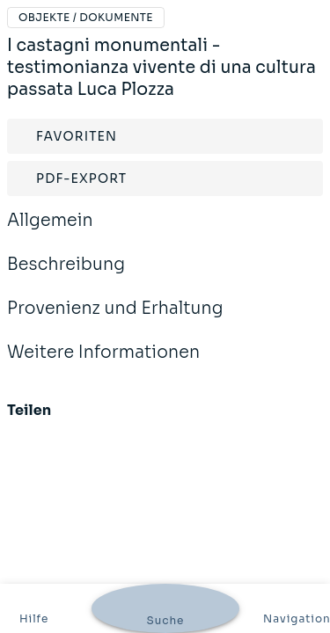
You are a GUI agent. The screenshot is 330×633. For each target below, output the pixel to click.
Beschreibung (66, 276)
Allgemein (50, 232)
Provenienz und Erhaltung (115, 320)
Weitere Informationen (103, 364)
